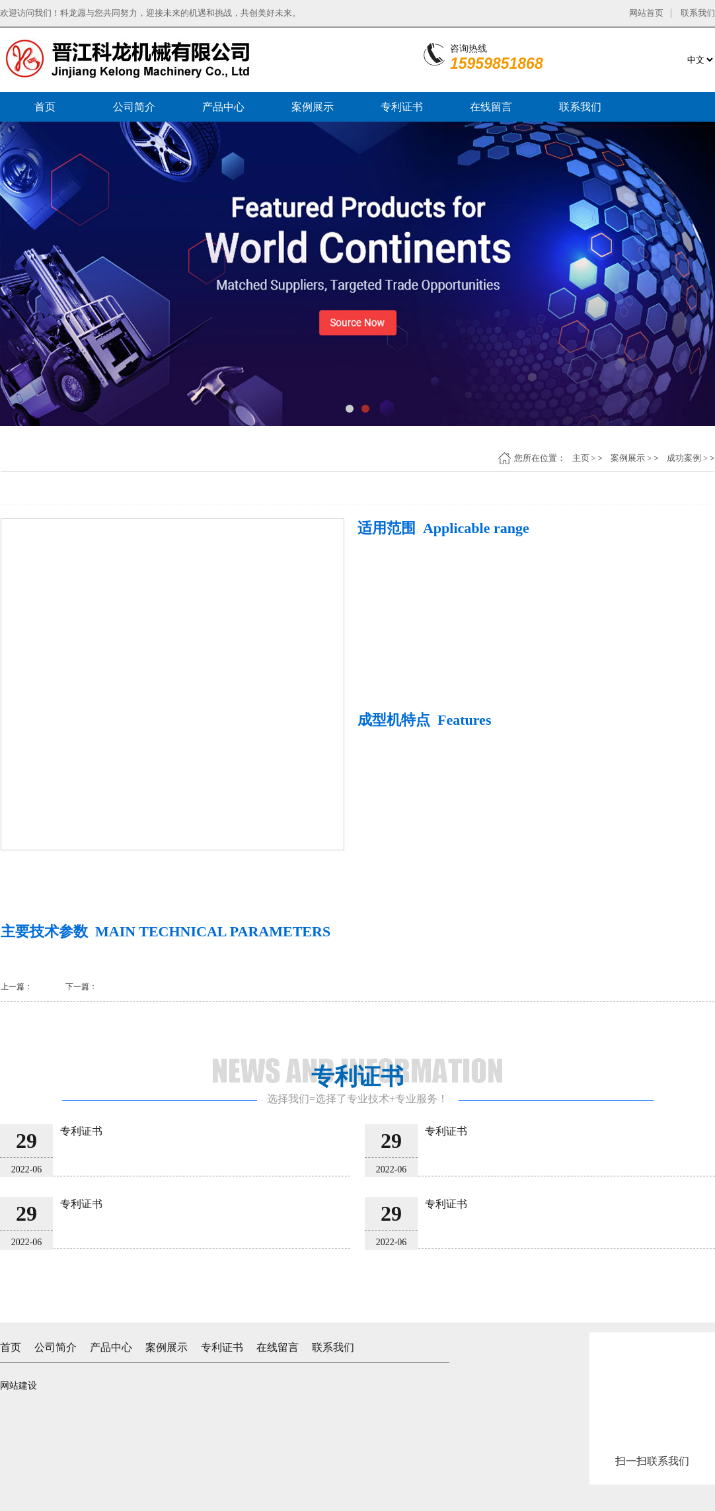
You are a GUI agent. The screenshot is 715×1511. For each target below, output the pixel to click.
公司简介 (134, 106)
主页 (580, 458)
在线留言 (491, 106)
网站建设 (18, 1386)
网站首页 (646, 13)
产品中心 (223, 106)
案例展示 (312, 106)
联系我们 (698, 13)
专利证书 (402, 106)
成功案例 (684, 458)
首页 (45, 106)
